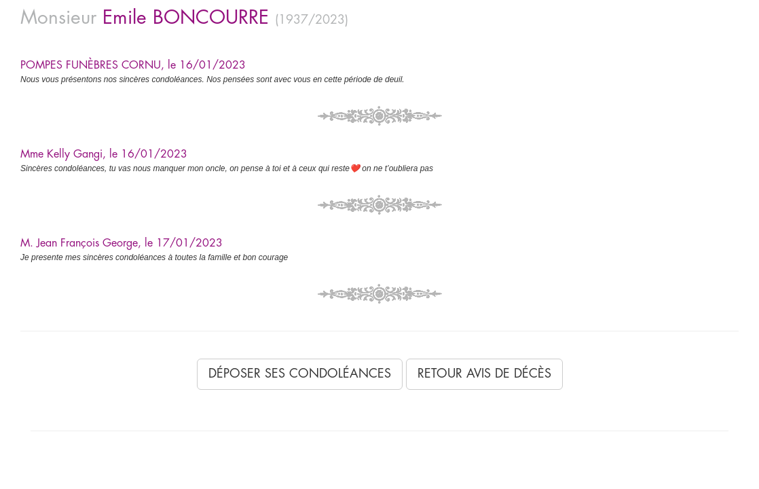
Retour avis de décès (484, 373)
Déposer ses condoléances (299, 373)
